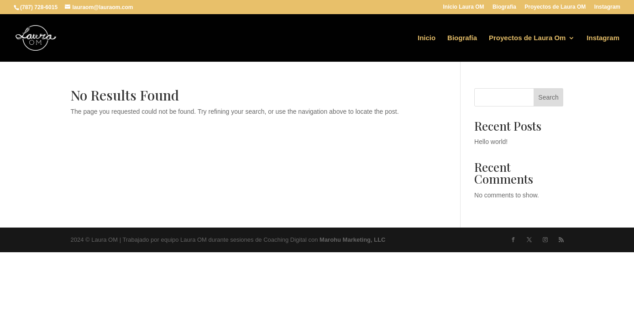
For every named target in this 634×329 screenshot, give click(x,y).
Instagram (607, 7)
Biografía (462, 38)
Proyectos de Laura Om (527, 38)
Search (548, 97)
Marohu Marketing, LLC (352, 239)
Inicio (426, 38)
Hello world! (491, 141)
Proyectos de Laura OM (555, 7)
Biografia (504, 7)
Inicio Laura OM (463, 7)
